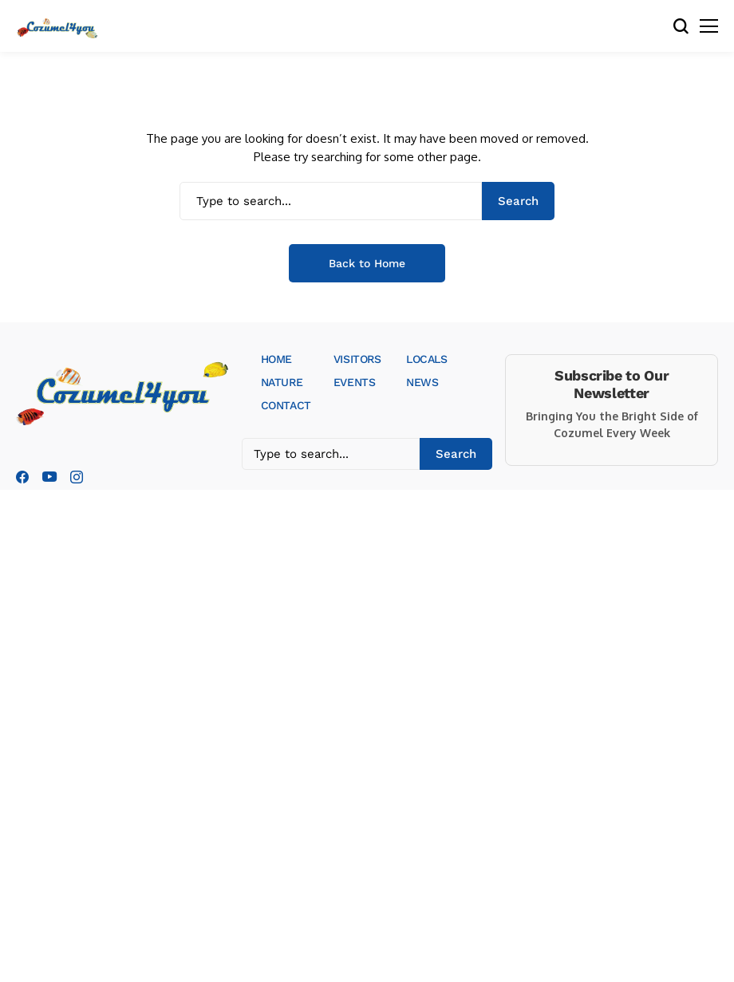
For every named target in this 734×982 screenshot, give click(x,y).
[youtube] (49, 477)
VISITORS (357, 359)
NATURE (281, 382)
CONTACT (286, 405)
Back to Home (367, 263)
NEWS (422, 382)
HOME (276, 359)
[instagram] (76, 477)
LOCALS (426, 359)
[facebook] (22, 477)
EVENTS (354, 382)
